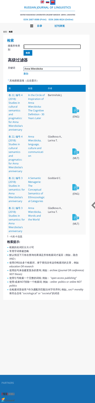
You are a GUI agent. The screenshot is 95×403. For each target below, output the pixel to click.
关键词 (11, 67)
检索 (11, 31)
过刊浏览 (59, 26)
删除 (26, 73)
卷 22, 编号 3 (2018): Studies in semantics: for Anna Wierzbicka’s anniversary (17, 189)
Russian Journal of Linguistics (47, 11)
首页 (5, 31)
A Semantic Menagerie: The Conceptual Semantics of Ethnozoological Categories (36, 189)
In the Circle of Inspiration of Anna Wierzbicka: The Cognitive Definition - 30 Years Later (36, 106)
